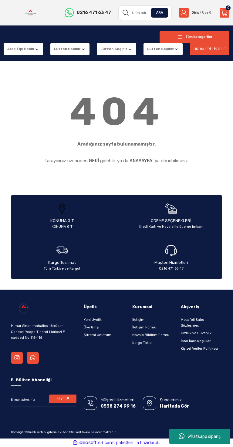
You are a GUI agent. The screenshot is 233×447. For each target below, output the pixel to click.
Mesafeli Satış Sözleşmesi (192, 323)
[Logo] (30, 13)
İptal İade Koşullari (196, 341)
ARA (157, 12)
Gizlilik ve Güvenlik (196, 333)
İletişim (138, 320)
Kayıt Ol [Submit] (63, 399)
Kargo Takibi (142, 343)
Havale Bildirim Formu (150, 335)
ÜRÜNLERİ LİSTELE (210, 49)
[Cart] (224, 13)
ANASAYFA (141, 160)
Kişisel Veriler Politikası (199, 348)
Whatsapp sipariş (200, 436)
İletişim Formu (144, 327)
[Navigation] (194, 37)
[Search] (143, 12)
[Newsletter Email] (43, 399)
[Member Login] (194, 13)
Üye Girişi (91, 327)
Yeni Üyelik (93, 320)
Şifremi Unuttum (97, 335)
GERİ (94, 160)
